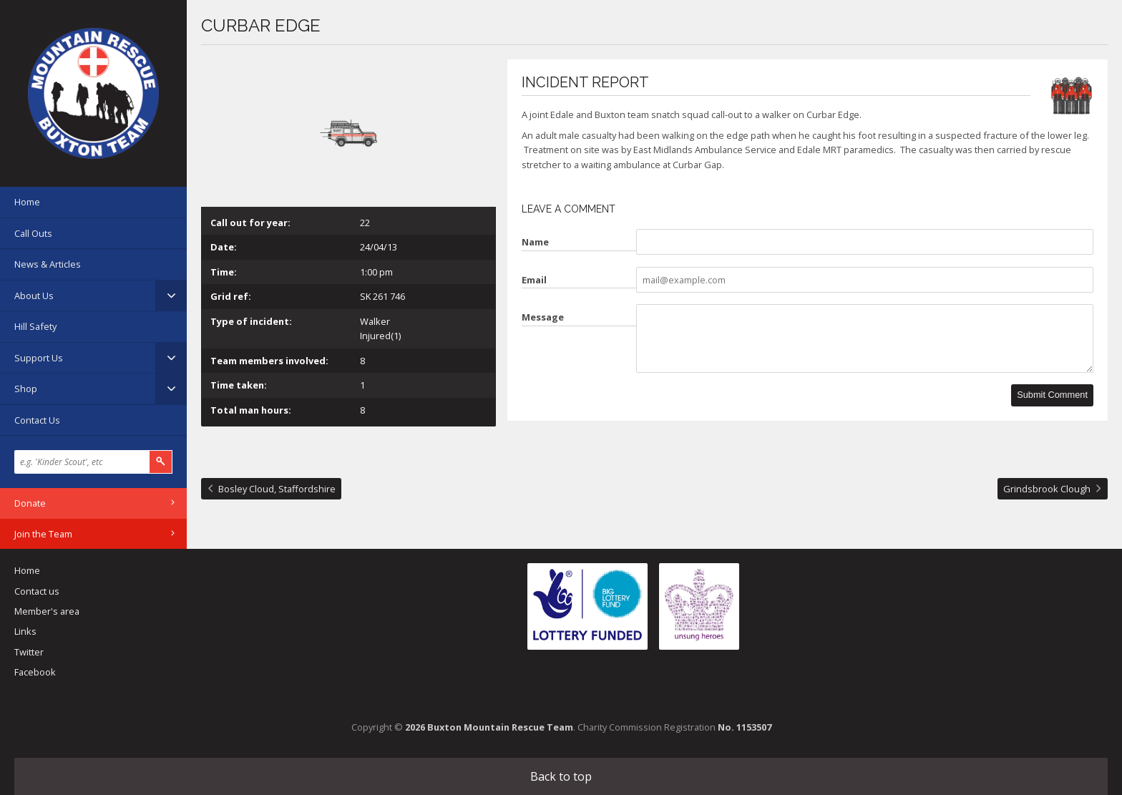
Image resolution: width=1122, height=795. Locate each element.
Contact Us (37, 420)
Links (25, 631)
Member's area (46, 611)
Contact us (36, 591)
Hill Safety (35, 326)
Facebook (35, 671)
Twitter (29, 651)
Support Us (38, 357)
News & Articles (47, 264)
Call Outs (33, 233)
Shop (25, 388)
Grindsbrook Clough (1047, 488)
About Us (34, 295)
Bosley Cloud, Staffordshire (277, 488)
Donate (30, 503)
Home (27, 201)
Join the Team (43, 533)
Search (161, 462)
